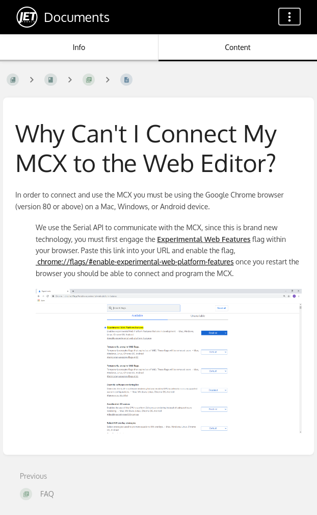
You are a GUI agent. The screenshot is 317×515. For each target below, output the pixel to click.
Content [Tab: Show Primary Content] (237, 47)
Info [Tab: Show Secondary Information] (79, 47)
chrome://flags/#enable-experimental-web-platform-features (134, 261)
